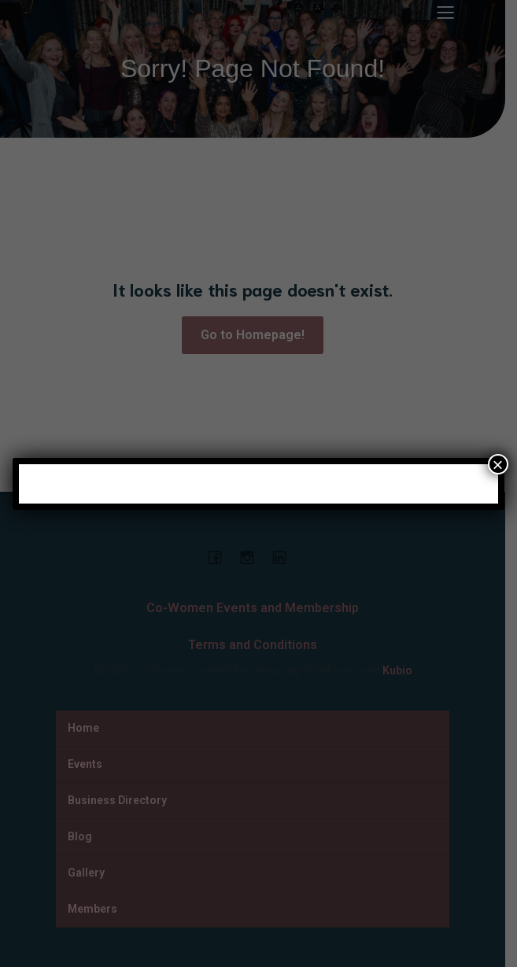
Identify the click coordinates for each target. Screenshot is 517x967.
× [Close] (498, 464)
